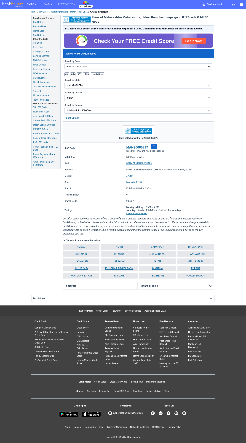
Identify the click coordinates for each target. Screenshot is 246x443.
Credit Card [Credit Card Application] (38, 22)
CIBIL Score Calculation (82, 347)
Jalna (85, 12)
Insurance (116, 311)
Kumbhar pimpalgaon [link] (99, 12)
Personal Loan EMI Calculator (197, 338)
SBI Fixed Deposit (167, 327)
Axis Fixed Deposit (168, 336)
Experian (81, 332)
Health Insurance (41, 82)
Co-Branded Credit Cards (47, 360)
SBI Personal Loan (114, 335)
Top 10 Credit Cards (44, 356)
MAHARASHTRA (134, 182)
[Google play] (68, 414)
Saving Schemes (41, 56)
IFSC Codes (43, 12)
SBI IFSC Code (40, 107)
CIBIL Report (83, 341)
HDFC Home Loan (142, 339)
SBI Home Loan (140, 335)
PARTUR (195, 268)
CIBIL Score (82, 336)
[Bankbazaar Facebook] (169, 413)
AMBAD (81, 246)
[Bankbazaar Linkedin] (161, 413)
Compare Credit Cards (45, 327)
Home (33, 12)
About (67, 427)
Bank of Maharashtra (59, 12)
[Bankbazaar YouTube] (184, 413)
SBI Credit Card (42, 347)
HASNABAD (81, 261)
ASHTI (119, 246)
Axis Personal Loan (114, 344)
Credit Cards (102, 311)
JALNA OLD (81, 268)
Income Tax (105, 391)
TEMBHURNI (157, 275)
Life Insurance (40, 73)
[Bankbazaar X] (153, 413)
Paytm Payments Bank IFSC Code (44, 156)
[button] (154, 146)
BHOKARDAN (195, 246)
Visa (166, 391)
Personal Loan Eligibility (112, 350)
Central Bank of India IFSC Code (46, 148)
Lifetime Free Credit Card (47, 351)
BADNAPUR (157, 246)
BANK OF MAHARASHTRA (139, 163)
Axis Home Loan (141, 344)
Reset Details (71, 117)
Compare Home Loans (141, 329)
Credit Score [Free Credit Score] (39, 35)
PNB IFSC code (40, 142)
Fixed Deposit (39, 64)
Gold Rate (138, 391)
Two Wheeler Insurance (44, 86)
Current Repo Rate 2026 (142, 362)
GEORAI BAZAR (157, 254)
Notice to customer (139, 427)
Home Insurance (41, 95)
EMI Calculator (40, 60)
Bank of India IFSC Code (45, 138)
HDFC (86, 74)
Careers (77, 427)
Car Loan (37, 43)
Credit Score (82, 327)
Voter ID (37, 91)
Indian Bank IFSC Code (44, 125)
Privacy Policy (174, 427)
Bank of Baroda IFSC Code (46, 133)
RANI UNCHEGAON (81, 275)
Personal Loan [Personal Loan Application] (40, 26)
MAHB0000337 (137, 147)
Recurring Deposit (42, 69)
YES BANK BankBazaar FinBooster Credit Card (51, 333)
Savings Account (41, 51)
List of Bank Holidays (136, 213)
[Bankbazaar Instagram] (176, 413)
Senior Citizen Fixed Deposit (169, 350)
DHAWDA (119, 254)
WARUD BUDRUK (195, 275)
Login (232, 4)
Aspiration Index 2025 (155, 311)
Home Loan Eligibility (143, 356)
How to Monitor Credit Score (87, 362)
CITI (79, 74)
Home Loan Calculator (199, 332)
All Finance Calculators (199, 327)
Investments (137, 381)
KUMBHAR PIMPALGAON (119, 268)
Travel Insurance (41, 100)
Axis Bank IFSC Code (43, 116)
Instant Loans (111, 363)
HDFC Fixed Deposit (169, 332)
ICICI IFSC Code (40, 129)
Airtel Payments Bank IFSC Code (43, 163)
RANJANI (119, 275)
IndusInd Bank (97, 74)
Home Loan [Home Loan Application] (38, 31)
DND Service (158, 427)
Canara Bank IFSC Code (44, 120)
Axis (73, 74)
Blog (101, 427)
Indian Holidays (153, 391)
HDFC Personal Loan (115, 339)
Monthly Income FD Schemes (168, 365)
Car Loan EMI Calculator (194, 345)
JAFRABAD (119, 261)
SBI (66, 74)
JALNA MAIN (195, 261)
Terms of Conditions (117, 427)
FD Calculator (194, 351)
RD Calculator (194, 356)
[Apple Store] (91, 414)
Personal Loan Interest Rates (116, 357)
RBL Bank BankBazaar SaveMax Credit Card (50, 341)
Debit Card (38, 47)
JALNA (129, 176)
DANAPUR (81, 254)
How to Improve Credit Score (87, 354)
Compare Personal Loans (114, 329)
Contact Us (90, 427)
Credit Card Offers (118, 381)
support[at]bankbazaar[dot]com (125, 413)
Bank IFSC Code (122, 391)
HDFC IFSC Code (41, 111)
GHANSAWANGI (196, 254)
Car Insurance (40, 78)
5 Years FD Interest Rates (168, 357)
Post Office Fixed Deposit (167, 342)
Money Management (156, 381)
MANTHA (157, 268)
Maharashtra (75, 12)
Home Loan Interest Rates (142, 350)
